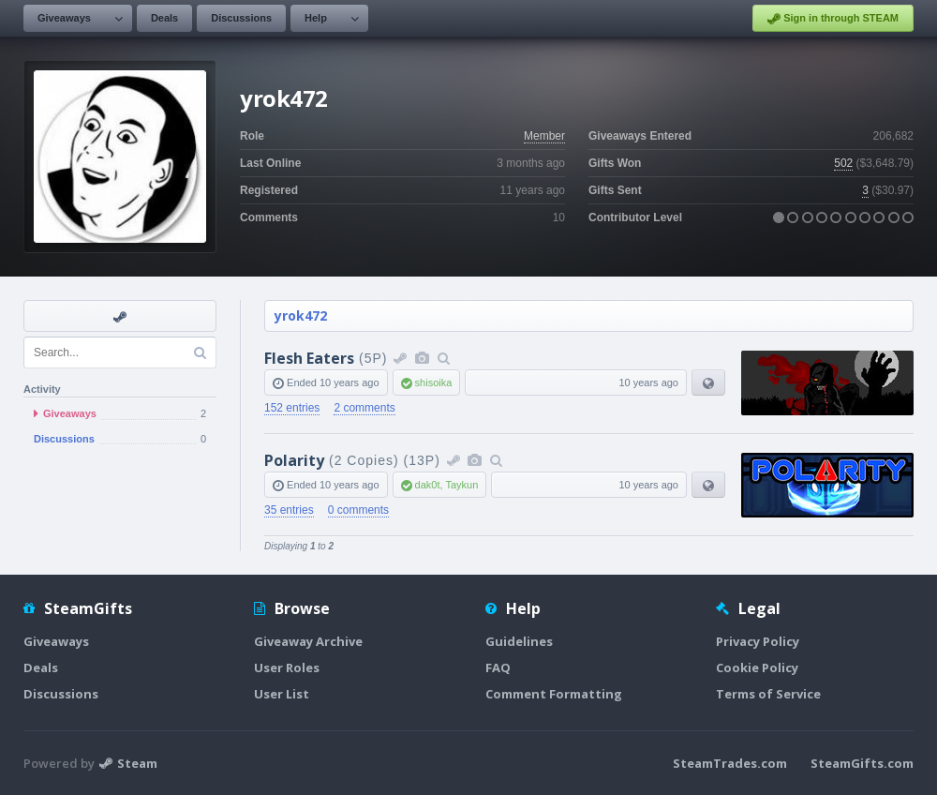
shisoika (434, 382)
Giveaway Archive (308, 641)
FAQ (498, 667)
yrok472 (301, 315)
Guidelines (519, 641)
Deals (164, 17)
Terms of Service (768, 693)
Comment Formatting (553, 693)
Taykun (461, 484)
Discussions (241, 17)
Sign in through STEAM (833, 18)
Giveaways (64, 17)
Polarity (294, 460)
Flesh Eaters (309, 358)
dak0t (427, 484)
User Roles (287, 667)
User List (281, 693)
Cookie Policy (757, 667)
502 (843, 163)
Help (316, 17)
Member (544, 135)
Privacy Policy (757, 641)
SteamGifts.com (862, 763)
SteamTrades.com (730, 763)
